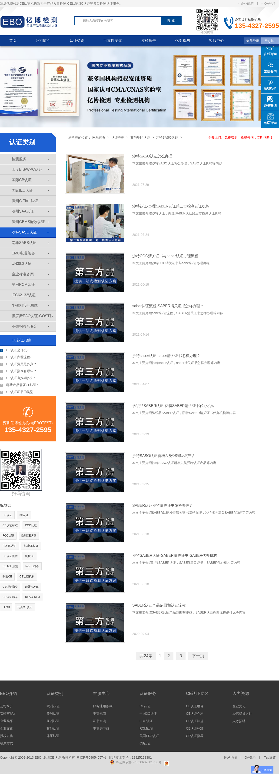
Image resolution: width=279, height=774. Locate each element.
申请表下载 (101, 728)
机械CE (30, 556)
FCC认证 (8, 535)
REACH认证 (32, 597)
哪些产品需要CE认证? (19, 385)
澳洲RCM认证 (30, 285)
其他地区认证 (140, 137)
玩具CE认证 (24, 607)
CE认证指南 (22, 340)
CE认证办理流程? (15, 357)
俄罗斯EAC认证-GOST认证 (32, 317)
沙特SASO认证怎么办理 (152, 156)
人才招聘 (239, 721)
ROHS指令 (32, 566)
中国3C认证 (148, 713)
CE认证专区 (197, 693)
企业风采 (6, 721)
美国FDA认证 (149, 736)
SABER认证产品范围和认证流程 (159, 605)
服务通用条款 (103, 706)
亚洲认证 (53, 721)
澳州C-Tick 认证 (30, 201)
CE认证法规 (194, 721)
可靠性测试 (112, 41)
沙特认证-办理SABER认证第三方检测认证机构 (170, 206)
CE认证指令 (10, 586)
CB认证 (145, 743)
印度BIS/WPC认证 (30, 169)
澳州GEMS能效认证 (30, 222)
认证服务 (148, 693)
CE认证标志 (10, 597)
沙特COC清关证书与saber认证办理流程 (165, 256)
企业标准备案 (30, 274)
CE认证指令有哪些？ (18, 371)
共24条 (146, 656)
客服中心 (216, 41)
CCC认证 (31, 525)
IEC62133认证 (30, 295)
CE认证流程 (10, 556)
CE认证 (7, 515)
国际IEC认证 (30, 190)
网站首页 (98, 137)
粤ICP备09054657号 (91, 757)
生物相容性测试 (30, 305)
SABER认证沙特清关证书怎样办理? (162, 505)
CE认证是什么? (14, 350)
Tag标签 (270, 757)
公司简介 (43, 41)
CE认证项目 (194, 706)
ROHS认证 (9, 545)
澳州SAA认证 (30, 211)
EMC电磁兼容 (30, 253)
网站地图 (230, 757)
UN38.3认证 (30, 264)
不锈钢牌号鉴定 (30, 326)
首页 (13, 41)
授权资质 (6, 736)
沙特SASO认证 (30, 232)
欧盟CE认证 (29, 535)
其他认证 (53, 728)
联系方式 (6, 743)
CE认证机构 (27, 576)
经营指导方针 (242, 713)
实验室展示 (8, 713)
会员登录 (252, 41)
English (270, 41)
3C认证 (24, 515)
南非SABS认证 (30, 243)
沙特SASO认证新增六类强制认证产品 (163, 456)
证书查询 (99, 721)
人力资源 (240, 693)
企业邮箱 (246, 3)
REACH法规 (10, 566)
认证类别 (77, 41)
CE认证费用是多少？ (18, 364)
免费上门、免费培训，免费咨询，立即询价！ (241, 137)
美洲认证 (53, 713)
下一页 (198, 656)
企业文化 (6, 728)
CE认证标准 (10, 525)
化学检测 (182, 41)
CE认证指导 (194, 736)
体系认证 (53, 736)
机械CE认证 (31, 545)
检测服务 (30, 159)
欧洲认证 (53, 706)
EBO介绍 (8, 693)
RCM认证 (146, 728)
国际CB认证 (30, 180)
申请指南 (99, 713)
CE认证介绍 (194, 713)
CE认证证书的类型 (16, 392)
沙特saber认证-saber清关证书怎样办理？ (166, 356)
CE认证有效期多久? (17, 378)
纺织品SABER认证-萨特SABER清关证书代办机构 (173, 406)
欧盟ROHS (32, 586)
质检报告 (148, 41)
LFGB (6, 607)
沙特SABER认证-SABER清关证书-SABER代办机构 (174, 555)
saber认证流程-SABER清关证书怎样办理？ (168, 306)
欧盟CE (7, 576)
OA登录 (268, 3)
